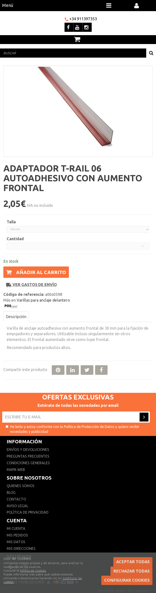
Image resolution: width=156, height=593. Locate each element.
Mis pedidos (17, 535)
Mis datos (16, 542)
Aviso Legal (17, 506)
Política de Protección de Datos (89, 427)
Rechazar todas (131, 571)
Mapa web (16, 470)
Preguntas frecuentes (28, 456)
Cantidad (15, 238)
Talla (11, 222)
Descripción (16, 316)
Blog (11, 492)
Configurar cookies (127, 580)
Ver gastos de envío (31, 284)
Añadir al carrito (36, 272)
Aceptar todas (133, 561)
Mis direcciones (21, 549)
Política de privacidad (27, 512)
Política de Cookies (33, 571)
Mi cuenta (16, 528)
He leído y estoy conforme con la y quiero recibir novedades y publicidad (72, 429)
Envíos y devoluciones (28, 450)
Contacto (16, 499)
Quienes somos (20, 486)
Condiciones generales (28, 463)
